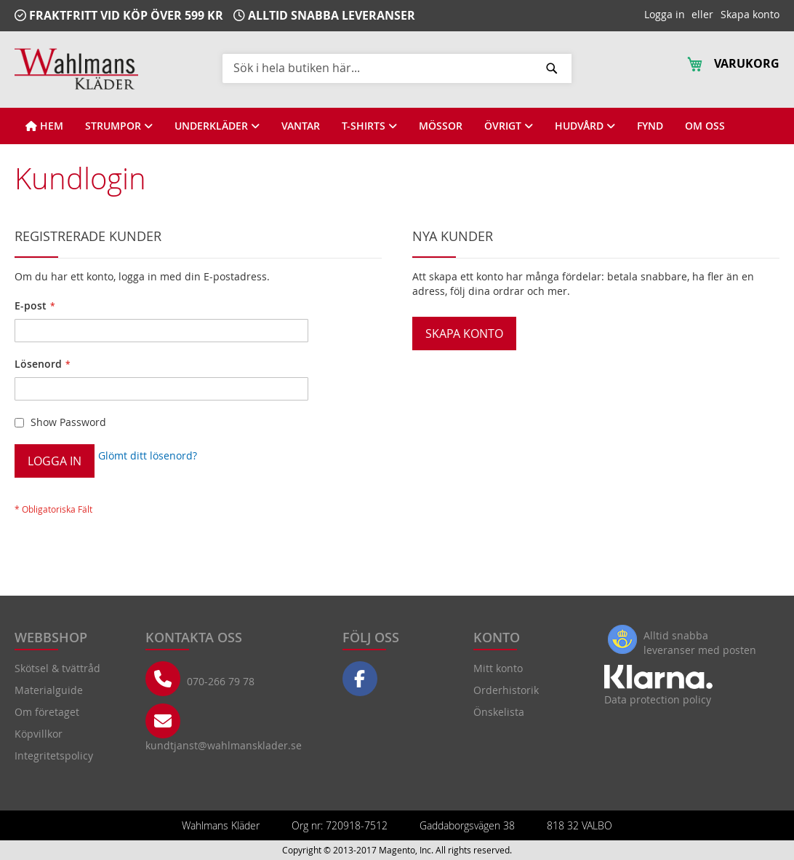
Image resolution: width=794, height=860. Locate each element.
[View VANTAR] (300, 126)
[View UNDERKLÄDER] (217, 126)
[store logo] (76, 69)
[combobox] (397, 67)
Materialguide (49, 690)
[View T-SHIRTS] (369, 126)
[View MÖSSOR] (440, 126)
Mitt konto (498, 668)
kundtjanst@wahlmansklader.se (223, 745)
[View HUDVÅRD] (585, 126)
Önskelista (498, 712)
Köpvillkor (39, 734)
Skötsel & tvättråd (57, 668)
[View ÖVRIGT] (508, 126)
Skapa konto (750, 14)
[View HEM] (44, 126)
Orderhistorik (506, 690)
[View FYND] (650, 126)
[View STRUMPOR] (119, 126)
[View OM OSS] (705, 126)
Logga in (664, 14)
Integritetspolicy (54, 755)
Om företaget (47, 712)
